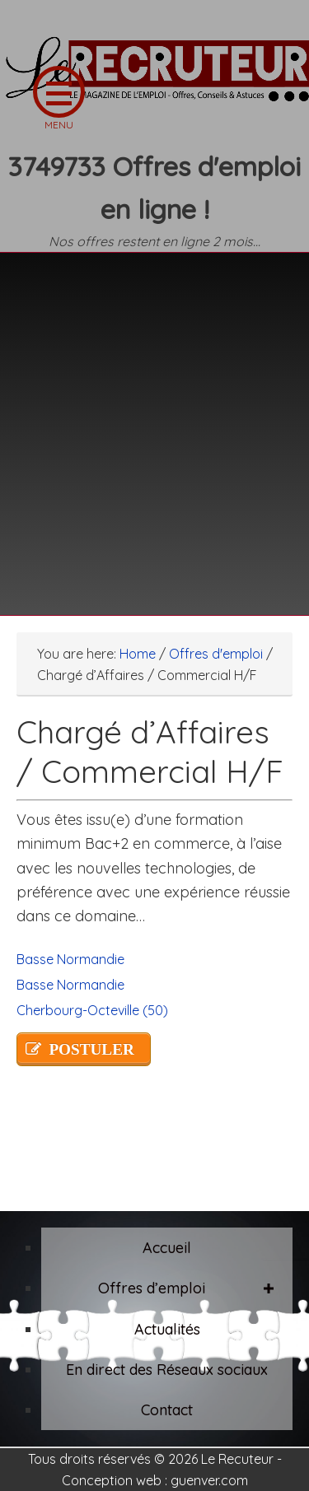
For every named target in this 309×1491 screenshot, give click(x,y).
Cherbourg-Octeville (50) (92, 1010)
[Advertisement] (154, 423)
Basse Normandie (70, 959)
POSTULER (91, 1049)
